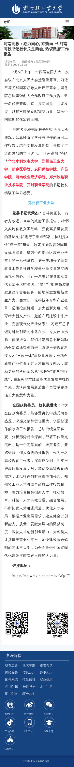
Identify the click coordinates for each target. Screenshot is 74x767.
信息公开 (28, 672)
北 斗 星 (46, 686)
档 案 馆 (11, 686)
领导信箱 (28, 693)
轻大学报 (28, 665)
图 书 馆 (11, 693)
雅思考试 (46, 665)
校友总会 (11, 665)
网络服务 (11, 672)
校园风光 (29, 686)
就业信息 (46, 679)
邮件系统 (11, 679)
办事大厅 (46, 672)
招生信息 (28, 679)
